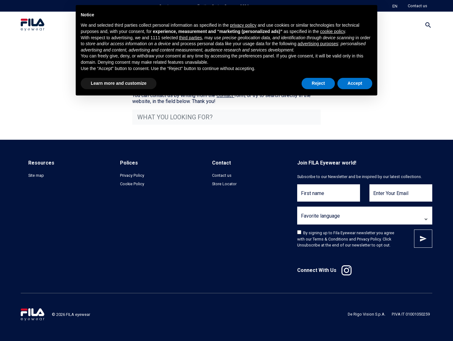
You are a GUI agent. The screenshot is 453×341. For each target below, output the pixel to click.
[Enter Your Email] (400, 197)
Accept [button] (354, 83)
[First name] (328, 197)
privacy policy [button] (243, 25)
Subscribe (423, 239)
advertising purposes (317, 43)
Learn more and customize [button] (118, 83)
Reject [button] (318, 83)
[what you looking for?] (226, 117)
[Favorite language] (364, 219)
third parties (190, 37)
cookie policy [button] (332, 31)
